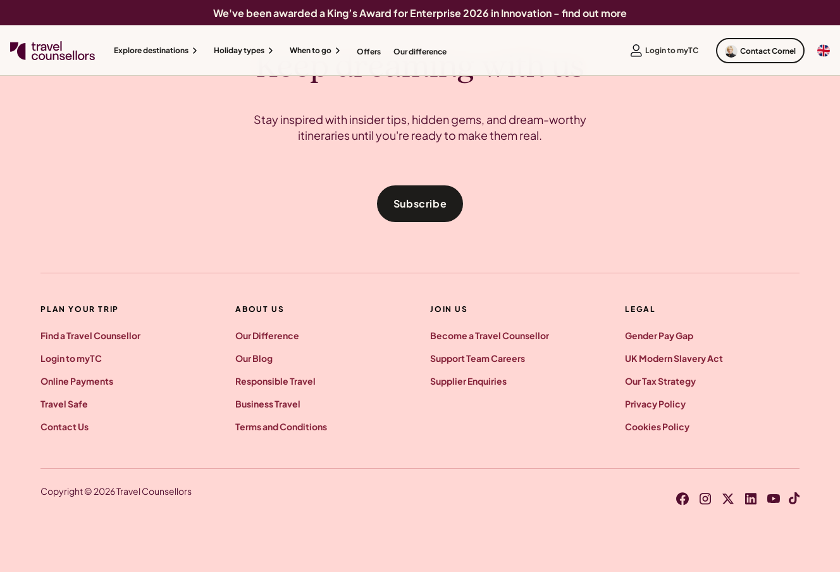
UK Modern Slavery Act (674, 358)
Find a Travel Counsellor (90, 335)
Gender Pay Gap (659, 335)
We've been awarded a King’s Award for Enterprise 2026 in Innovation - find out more (420, 13)
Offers (369, 51)
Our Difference (267, 335)
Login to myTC (71, 358)
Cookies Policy (657, 426)
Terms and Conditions (281, 426)
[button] (157, 50)
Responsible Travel (275, 381)
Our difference (420, 51)
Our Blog (254, 358)
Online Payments (76, 381)
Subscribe (420, 203)
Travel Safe (64, 403)
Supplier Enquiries (468, 381)
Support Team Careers (477, 358)
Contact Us (64, 426)
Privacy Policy (655, 403)
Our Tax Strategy (660, 381)
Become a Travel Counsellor (489, 335)
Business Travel (267, 403)
